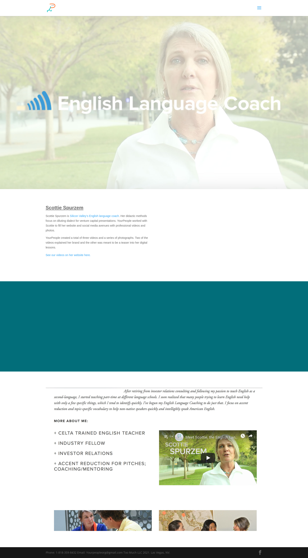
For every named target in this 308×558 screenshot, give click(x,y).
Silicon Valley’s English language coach (94, 216)
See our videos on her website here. (68, 255)
